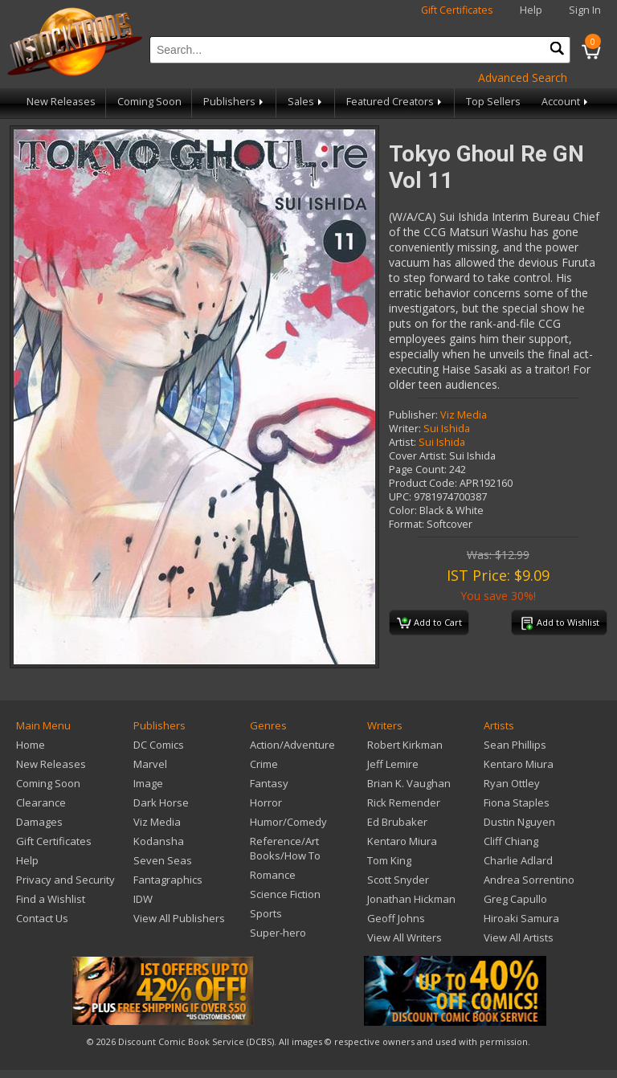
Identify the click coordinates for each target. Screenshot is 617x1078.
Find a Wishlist (50, 899)
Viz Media (463, 415)
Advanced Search (522, 77)
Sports (266, 913)
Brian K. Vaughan (409, 783)
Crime (264, 764)
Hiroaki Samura (521, 918)
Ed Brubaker (397, 822)
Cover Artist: (418, 456)
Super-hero (278, 932)
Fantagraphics (167, 879)
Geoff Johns (396, 918)
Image (148, 783)
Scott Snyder (398, 879)
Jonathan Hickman (411, 899)
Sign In (585, 10)
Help (531, 10)
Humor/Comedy (288, 822)
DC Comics (158, 744)
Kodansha (158, 841)
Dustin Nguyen (519, 822)
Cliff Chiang (511, 841)
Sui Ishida (446, 428)
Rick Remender (403, 802)
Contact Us (42, 918)
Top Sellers (493, 101)
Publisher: (413, 415)
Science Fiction (285, 894)
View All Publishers (179, 918)
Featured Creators (395, 101)
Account (565, 101)
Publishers (234, 101)
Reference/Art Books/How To (285, 848)
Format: (406, 524)
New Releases (61, 101)
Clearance (41, 802)
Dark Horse (161, 802)
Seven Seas (162, 860)
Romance (273, 875)
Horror (266, 802)
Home (30, 744)
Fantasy (269, 783)
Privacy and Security (65, 879)
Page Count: (418, 469)
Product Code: (423, 483)
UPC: (400, 497)
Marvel (150, 764)
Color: (403, 510)
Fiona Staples (517, 802)
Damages (39, 822)
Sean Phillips (515, 744)
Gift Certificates (457, 10)
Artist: (402, 442)
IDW (143, 899)
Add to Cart (429, 623)
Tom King (389, 860)
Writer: (405, 428)
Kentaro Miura (402, 841)
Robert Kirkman (405, 744)
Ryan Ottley (512, 783)
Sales (306, 101)
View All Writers (404, 937)
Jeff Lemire (393, 764)
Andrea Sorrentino (529, 879)
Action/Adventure (292, 744)
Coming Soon (149, 101)
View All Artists (519, 937)
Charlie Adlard (518, 860)
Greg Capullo (515, 899)
